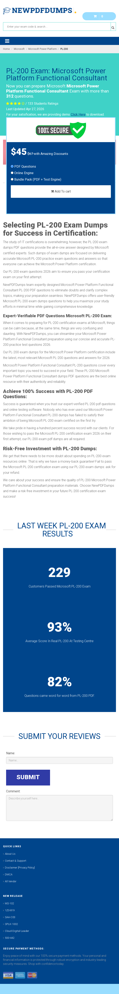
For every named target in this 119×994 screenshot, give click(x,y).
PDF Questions (23, 166)
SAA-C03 (10, 917)
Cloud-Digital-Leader (17, 930)
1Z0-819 (9, 910)
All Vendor (10, 881)
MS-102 (9, 903)
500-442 (9, 937)
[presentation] (82, 777)
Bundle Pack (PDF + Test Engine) (36, 179)
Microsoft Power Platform (42, 49)
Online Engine (22, 173)
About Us (10, 853)
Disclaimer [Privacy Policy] (20, 867)
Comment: (13, 791)
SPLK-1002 (11, 924)
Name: (10, 753)
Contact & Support (15, 860)
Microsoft (19, 49)
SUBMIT (28, 777)
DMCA (8, 874)
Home (6, 49)
